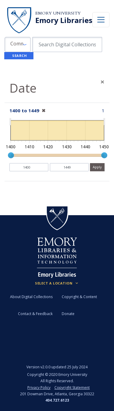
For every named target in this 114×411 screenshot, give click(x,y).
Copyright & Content (79, 296)
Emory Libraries (63, 20)
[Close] (102, 81)
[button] (18, 44)
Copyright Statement (72, 387)
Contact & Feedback (35, 313)
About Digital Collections (31, 296)
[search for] (67, 44)
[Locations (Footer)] (57, 283)
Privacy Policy (38, 387)
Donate (68, 313)
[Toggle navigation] (100, 19)
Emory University (58, 13)
